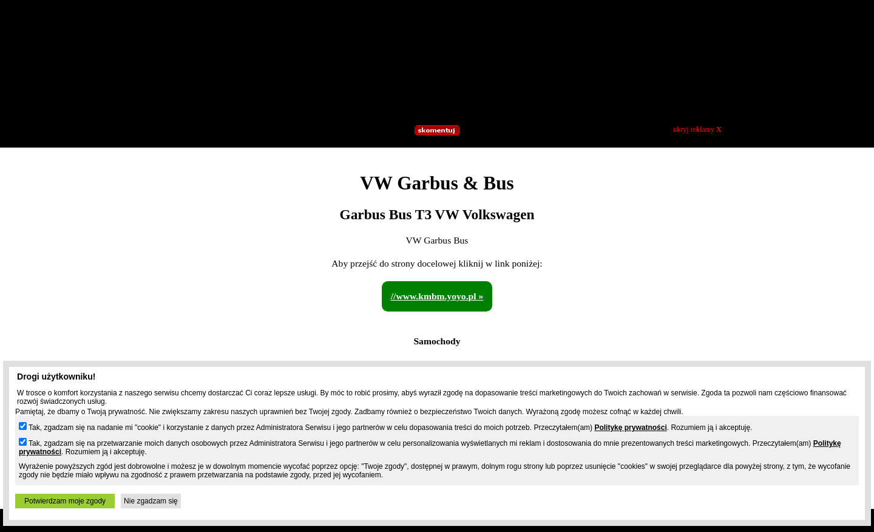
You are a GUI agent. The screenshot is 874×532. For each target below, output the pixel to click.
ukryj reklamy (697, 129)
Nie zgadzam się (151, 501)
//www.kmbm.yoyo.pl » (437, 296)
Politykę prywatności (630, 427)
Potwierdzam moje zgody (65, 501)
